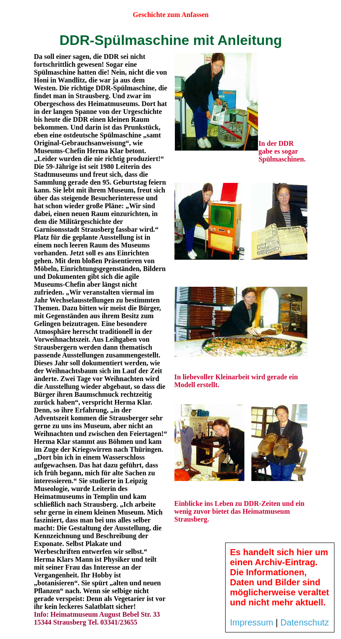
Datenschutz (304, 622)
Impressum (251, 622)
